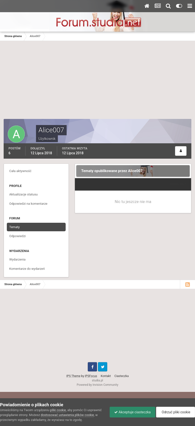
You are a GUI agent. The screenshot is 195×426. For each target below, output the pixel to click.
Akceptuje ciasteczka (131, 412)
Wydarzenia (17, 259)
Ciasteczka (122, 376)
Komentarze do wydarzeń (27, 269)
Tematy (14, 227)
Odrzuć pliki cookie (175, 412)
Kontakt (106, 376)
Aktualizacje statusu (23, 194)
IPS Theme (73, 376)
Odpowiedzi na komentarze (28, 203)
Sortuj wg (178, 184)
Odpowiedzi (17, 236)
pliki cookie (58, 410)
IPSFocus (91, 376)
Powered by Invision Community (97, 385)
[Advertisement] (97, 82)
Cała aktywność (20, 171)
